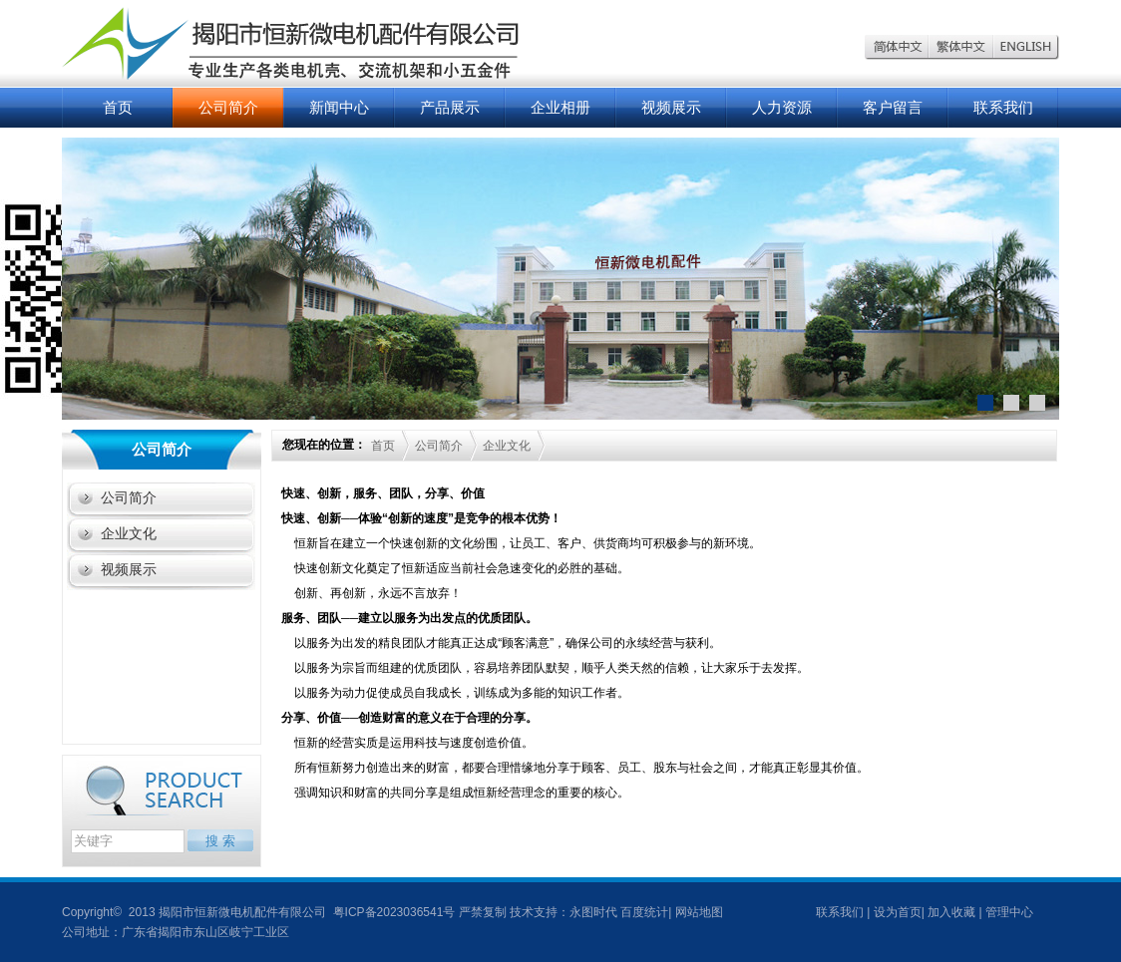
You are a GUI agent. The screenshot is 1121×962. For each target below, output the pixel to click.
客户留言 (893, 107)
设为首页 (898, 912)
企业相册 (560, 107)
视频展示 (671, 107)
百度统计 (644, 912)
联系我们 (1003, 107)
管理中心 (1009, 912)
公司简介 (228, 107)
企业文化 (129, 533)
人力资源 (782, 107)
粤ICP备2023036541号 (392, 912)
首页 (118, 107)
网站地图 (699, 912)
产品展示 (450, 107)
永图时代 (593, 912)
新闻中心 (339, 107)
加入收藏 (951, 912)
